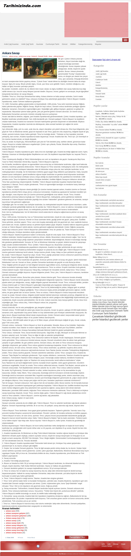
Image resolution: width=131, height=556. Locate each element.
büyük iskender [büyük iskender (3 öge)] (118, 302)
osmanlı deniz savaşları (103, 180)
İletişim (28, 40)
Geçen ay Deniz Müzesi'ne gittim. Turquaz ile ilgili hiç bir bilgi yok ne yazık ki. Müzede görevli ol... (112, 287)
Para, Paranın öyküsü (109, 130)
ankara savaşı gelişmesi (15, 528)
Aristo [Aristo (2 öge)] (100, 302)
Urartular (98, 99)
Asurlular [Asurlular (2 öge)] (110, 300)
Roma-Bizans (100, 96)
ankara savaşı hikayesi (14, 525)
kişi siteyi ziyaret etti (111, 59)
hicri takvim (99, 163)
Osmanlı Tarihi (42, 56)
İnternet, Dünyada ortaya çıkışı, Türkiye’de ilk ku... (110, 118)
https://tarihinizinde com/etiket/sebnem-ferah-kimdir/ (110, 207)
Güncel (64, 44)
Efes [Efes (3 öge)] (116, 308)
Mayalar (98, 44)
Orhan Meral (31, 537)
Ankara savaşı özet (13, 518)
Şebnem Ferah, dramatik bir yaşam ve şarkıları (111, 139)
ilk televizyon (100, 171)
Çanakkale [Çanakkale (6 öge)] (98, 316)
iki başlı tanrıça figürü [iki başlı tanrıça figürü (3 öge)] (119, 306)
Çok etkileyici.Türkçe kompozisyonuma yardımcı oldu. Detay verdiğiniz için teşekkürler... (112, 278)
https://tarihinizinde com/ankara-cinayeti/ (109, 232)
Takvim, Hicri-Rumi (109, 143)
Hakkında (18, 40)
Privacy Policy (40, 40)
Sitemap (115, 544)
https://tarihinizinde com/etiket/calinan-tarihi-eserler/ (110, 228)
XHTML (16, 546)
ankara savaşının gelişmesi (16, 516)
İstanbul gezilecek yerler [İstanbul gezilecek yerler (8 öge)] (113, 319)
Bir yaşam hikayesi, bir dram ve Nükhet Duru (110, 150)
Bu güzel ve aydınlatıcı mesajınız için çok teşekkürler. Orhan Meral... (109, 253)
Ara (125, 40)
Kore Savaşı (106, 146)
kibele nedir (99, 166)
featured (34, 56)
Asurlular (39, 44)
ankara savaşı (13, 56)
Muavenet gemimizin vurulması (110, 134)
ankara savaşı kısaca (14, 533)
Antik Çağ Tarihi (27, 44)
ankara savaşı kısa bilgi (15, 530)
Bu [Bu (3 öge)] (100, 308)
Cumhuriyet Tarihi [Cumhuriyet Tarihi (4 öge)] (100, 313)
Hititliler (73, 44)
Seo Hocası (62, 554)
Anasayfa (8, 40)
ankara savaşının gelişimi (15, 513)
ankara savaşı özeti (13, 523)
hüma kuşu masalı (101, 177)
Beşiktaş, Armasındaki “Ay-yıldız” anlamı (111, 126)
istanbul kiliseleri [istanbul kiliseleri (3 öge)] (99, 304)
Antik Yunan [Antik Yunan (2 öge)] (102, 300)
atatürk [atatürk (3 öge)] (109, 304)
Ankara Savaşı (11, 53)
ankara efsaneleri (101, 174)
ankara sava (10, 511)
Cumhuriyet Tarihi (52, 44)
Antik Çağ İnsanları (11, 44)
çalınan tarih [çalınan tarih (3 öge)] (118, 304)
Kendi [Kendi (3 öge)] (103, 308)
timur (50, 56)
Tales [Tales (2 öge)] (110, 302)
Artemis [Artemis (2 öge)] (95, 300)
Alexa (9, 546)
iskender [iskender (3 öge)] (101, 306)
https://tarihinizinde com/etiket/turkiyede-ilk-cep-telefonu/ (111, 236)
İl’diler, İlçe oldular (109, 122)
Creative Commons (5, 546)
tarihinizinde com (101, 211)
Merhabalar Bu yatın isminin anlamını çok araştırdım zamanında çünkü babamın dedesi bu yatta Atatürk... (111, 262)
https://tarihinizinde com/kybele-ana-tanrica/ (110, 200)
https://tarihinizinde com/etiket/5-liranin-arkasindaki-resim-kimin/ (109, 223)
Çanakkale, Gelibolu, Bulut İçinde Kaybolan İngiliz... (110, 112)
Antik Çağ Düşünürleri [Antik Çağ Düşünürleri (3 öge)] (105, 311)
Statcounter (97, 59)
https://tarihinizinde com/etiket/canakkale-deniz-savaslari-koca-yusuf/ (111, 215)
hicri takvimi (100, 188)
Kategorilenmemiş (85, 44)
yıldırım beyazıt (58, 56)
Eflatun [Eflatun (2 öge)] (104, 302)
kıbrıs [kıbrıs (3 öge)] (107, 306)
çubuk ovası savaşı (24, 56)
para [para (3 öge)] (125, 304)
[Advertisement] (84, 20)
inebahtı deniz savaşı (102, 169)
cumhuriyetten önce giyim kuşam (106, 185)
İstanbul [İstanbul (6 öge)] (113, 313)
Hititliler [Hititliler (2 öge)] (94, 302)
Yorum (20, 537)
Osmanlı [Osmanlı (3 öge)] (110, 308)
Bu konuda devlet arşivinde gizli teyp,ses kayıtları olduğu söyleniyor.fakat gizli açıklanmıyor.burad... (112, 271)
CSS (25, 546)
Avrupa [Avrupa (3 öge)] (95, 308)
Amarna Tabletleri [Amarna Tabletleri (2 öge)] (120, 300)
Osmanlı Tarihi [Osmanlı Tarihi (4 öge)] (121, 311)
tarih (103, 544)
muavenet (99, 183)
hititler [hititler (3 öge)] (94, 306)
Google (123, 544)
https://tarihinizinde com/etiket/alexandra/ (109, 203)
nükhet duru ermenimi (103, 219)
